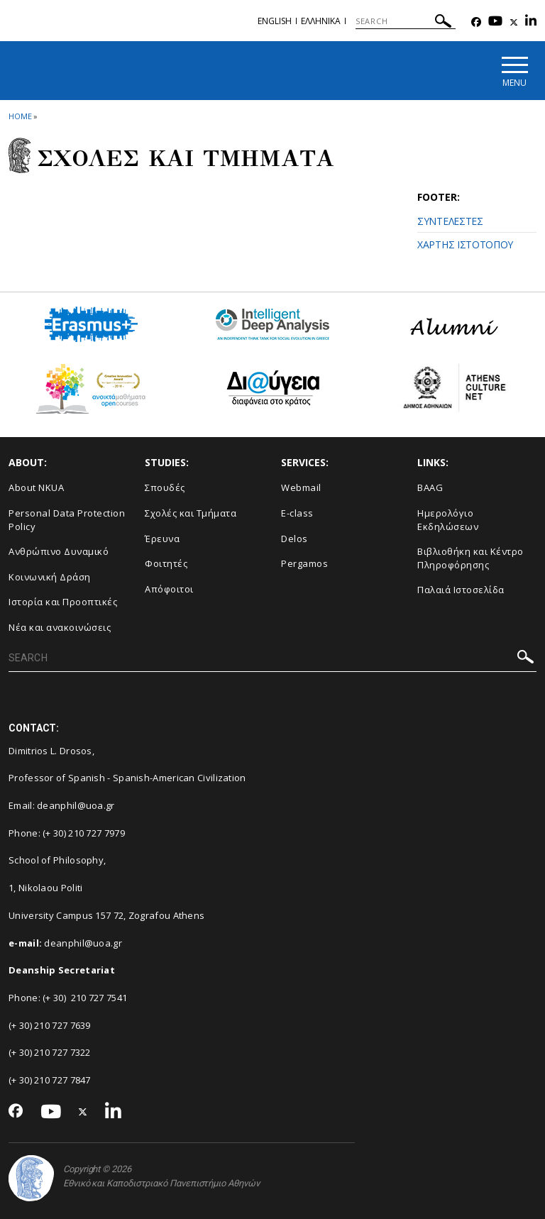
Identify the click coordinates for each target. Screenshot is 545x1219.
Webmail (301, 487)
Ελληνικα (321, 21)
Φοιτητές (166, 563)
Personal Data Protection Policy (67, 520)
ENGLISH (275, 21)
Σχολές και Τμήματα (190, 513)
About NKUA (36, 487)
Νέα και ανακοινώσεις (60, 627)
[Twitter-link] (514, 22)
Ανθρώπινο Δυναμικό (59, 551)
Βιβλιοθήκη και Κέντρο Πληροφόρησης (470, 558)
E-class (297, 513)
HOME (20, 116)
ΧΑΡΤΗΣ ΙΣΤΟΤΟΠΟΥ (465, 244)
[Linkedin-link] (530, 22)
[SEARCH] (406, 21)
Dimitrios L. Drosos (50, 750)
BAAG (430, 487)
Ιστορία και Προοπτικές (63, 601)
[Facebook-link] (476, 22)
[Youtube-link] (495, 22)
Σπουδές (165, 487)
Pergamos (304, 563)
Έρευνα (162, 538)
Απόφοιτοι (169, 589)
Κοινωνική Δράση (50, 576)
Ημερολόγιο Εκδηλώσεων (447, 520)
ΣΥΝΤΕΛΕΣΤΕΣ (450, 221)
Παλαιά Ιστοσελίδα (461, 589)
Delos (294, 538)
